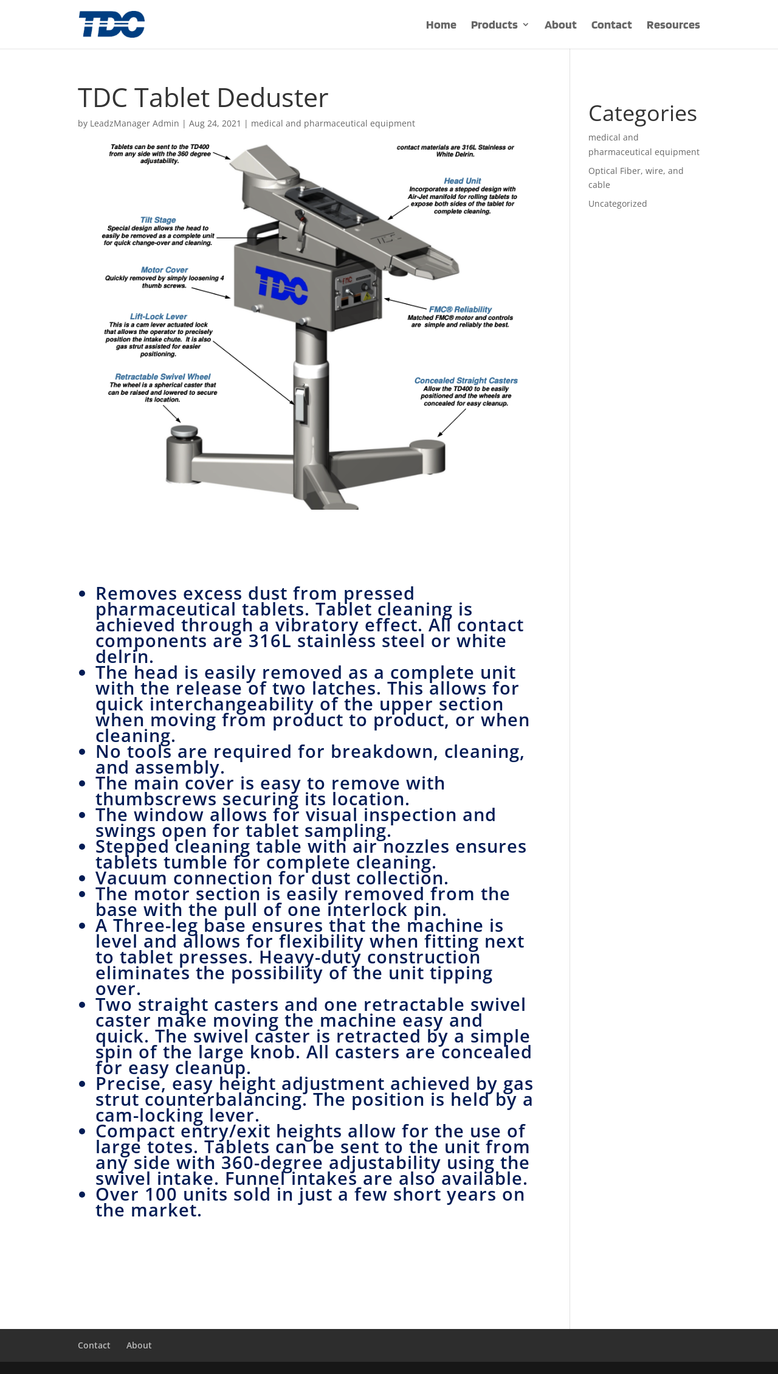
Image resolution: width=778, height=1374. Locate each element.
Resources (673, 26)
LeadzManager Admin (134, 123)
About (561, 26)
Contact (611, 26)
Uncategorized (617, 203)
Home (441, 26)
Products (494, 26)
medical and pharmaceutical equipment (333, 123)
